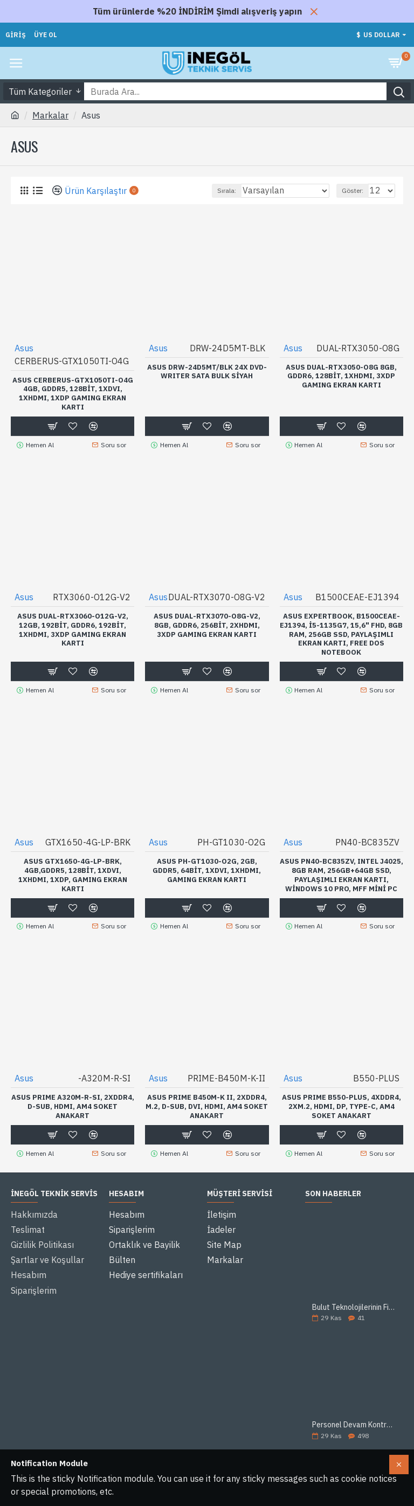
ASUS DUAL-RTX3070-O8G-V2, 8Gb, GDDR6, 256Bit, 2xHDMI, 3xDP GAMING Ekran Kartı (207, 623)
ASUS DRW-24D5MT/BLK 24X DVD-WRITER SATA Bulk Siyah (207, 372)
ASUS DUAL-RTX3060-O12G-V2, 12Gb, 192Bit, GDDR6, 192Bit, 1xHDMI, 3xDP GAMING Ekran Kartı (72, 628)
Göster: (352, 190)
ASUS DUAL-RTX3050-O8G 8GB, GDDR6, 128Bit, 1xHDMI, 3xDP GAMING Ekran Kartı (341, 376)
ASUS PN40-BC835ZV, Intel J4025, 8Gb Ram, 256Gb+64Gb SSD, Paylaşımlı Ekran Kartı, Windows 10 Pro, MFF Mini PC (341, 871)
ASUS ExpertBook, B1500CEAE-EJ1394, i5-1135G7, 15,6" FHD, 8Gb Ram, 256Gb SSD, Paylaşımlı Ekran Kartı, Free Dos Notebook (341, 632)
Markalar (50, 115)
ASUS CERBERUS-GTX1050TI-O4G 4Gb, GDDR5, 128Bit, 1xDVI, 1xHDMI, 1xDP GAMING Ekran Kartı (72, 394)
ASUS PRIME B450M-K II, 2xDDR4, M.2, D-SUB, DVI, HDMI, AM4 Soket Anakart (207, 1101)
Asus (24, 348)
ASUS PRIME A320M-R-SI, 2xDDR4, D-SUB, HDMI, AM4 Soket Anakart (72, 1101)
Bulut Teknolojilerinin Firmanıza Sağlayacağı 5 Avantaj (354, 1300)
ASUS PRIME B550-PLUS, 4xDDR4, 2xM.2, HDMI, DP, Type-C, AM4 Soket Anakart (341, 1101)
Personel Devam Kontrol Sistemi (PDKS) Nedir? (354, 1418)
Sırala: (226, 190)
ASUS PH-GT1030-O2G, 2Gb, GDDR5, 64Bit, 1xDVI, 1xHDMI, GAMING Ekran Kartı (207, 866)
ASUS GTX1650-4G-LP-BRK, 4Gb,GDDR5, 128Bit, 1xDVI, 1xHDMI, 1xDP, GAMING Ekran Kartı (72, 871)
